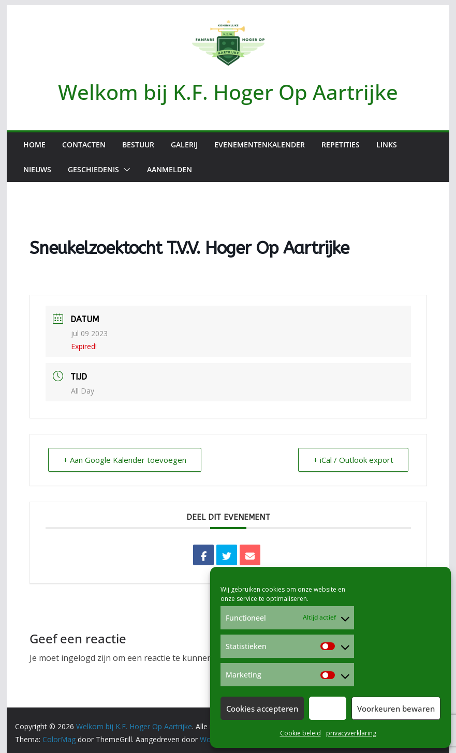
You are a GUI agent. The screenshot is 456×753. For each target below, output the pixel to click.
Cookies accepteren (262, 708)
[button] (124, 169)
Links (386, 144)
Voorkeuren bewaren (396, 708)
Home (34, 144)
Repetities (340, 144)
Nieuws (37, 169)
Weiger (328, 708)
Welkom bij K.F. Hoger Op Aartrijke (228, 92)
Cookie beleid (300, 733)
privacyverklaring (351, 733)
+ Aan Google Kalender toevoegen (124, 460)
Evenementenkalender (259, 144)
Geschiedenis (93, 169)
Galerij (184, 144)
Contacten (84, 144)
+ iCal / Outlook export (353, 460)
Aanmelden (169, 169)
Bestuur (138, 144)
